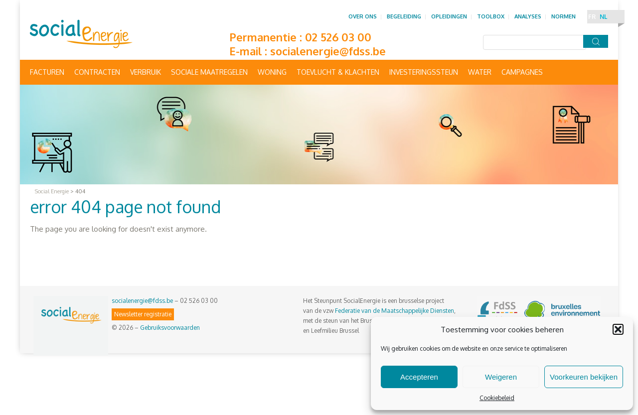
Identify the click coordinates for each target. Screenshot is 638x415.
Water (479, 72)
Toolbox (490, 16)
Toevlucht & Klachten (338, 72)
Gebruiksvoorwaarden (170, 327)
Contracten (97, 72)
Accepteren (419, 377)
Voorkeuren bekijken (584, 377)
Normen (563, 16)
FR (592, 16)
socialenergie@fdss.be (328, 51)
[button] (618, 329)
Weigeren (501, 377)
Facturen (47, 72)
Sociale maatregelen (209, 72)
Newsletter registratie (142, 314)
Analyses (527, 16)
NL (603, 16)
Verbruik (145, 72)
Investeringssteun (423, 72)
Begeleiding (404, 16)
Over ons (362, 16)
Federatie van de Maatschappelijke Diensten (394, 310)
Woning (272, 72)
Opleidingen (449, 16)
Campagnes (522, 72)
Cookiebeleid (496, 398)
